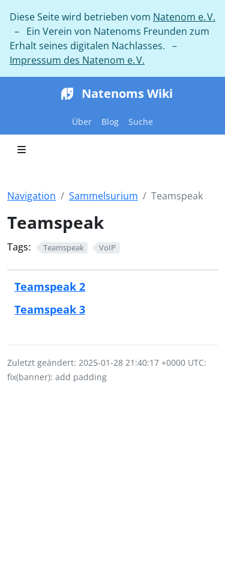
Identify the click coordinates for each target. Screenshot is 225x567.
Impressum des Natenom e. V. (77, 60)
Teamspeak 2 (49, 286)
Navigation (31, 195)
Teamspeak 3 (49, 309)
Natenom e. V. (184, 16)
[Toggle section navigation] (21, 149)
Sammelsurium (103, 195)
